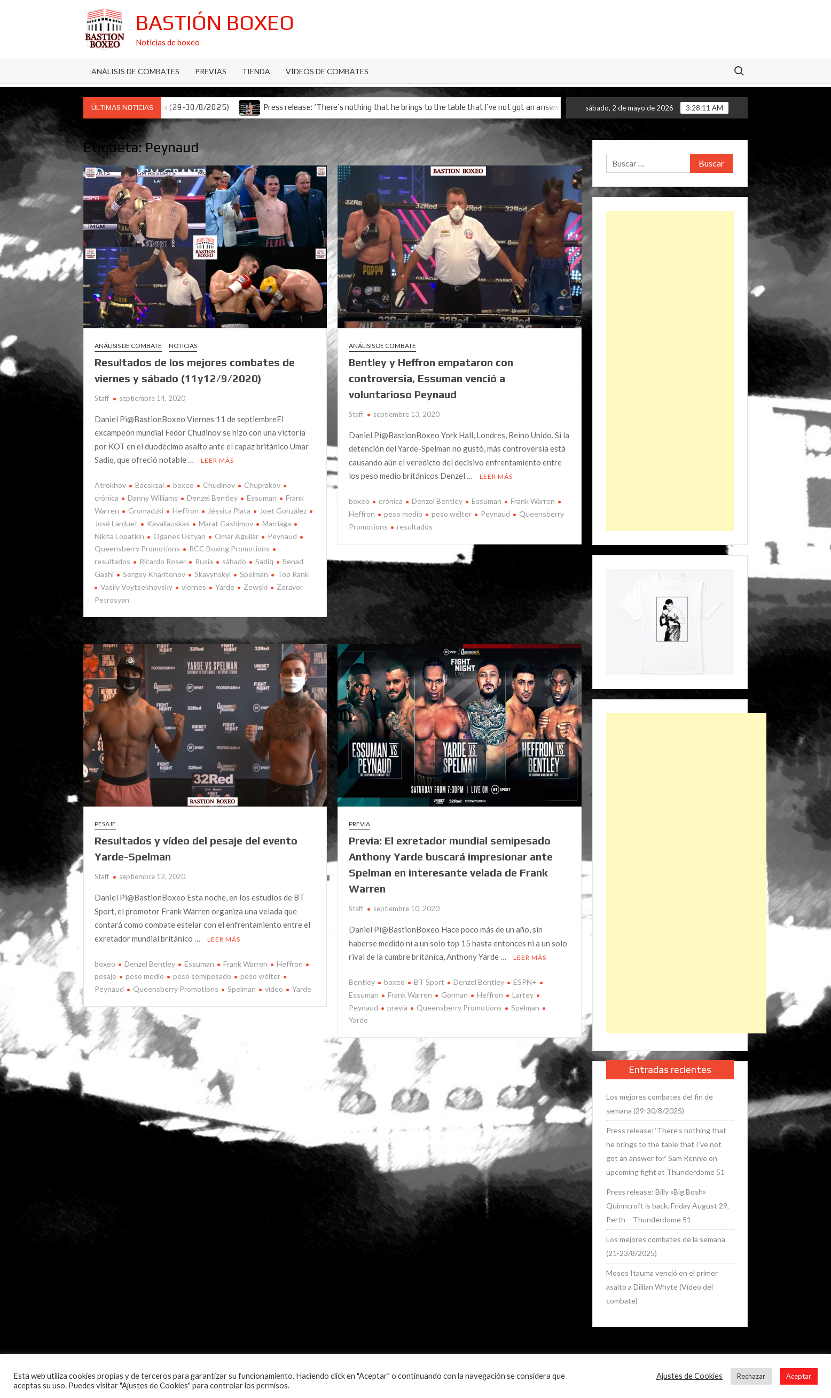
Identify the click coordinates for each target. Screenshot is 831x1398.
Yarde (224, 586)
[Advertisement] (670, 371)
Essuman (262, 497)
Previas (210, 71)
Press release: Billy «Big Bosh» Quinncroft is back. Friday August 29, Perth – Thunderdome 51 (667, 1205)
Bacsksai (149, 484)
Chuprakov (262, 484)
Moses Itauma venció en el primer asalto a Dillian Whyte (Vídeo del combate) (662, 1286)
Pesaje (105, 824)
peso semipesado (202, 976)
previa (397, 1007)
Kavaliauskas (168, 523)
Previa (359, 824)
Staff (102, 398)
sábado (234, 561)
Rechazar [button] (751, 1376)
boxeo (183, 484)
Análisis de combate (128, 346)
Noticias (183, 346)
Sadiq (264, 561)
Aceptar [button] (798, 1376)
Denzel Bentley (212, 497)
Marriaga (276, 523)
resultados (415, 526)
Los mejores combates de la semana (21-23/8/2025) (665, 1246)
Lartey (523, 994)
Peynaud (282, 536)
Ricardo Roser (162, 561)
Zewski (256, 586)
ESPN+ (525, 981)
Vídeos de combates (327, 71)
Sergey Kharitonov (154, 574)
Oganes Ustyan (179, 536)
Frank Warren (533, 501)
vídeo (274, 988)
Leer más (217, 460)
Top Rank (293, 574)
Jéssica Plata (229, 510)
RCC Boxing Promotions (229, 548)
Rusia (204, 561)
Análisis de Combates (135, 71)
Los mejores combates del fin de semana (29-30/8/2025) (659, 1103)
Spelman (254, 574)
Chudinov (219, 484)
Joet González (283, 510)
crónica (391, 501)
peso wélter (452, 513)
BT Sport (429, 981)
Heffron (186, 510)
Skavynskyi (212, 574)
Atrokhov (110, 484)
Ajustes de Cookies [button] (689, 1375)
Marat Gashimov (226, 523)
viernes (194, 586)
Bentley (362, 981)
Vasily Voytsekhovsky (136, 586)
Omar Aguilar (236, 536)
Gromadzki (145, 510)
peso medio (403, 513)
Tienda (256, 71)
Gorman (454, 994)
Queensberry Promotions (175, 988)
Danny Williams (153, 497)
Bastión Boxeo (215, 22)
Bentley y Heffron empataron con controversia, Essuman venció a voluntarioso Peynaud (431, 378)
